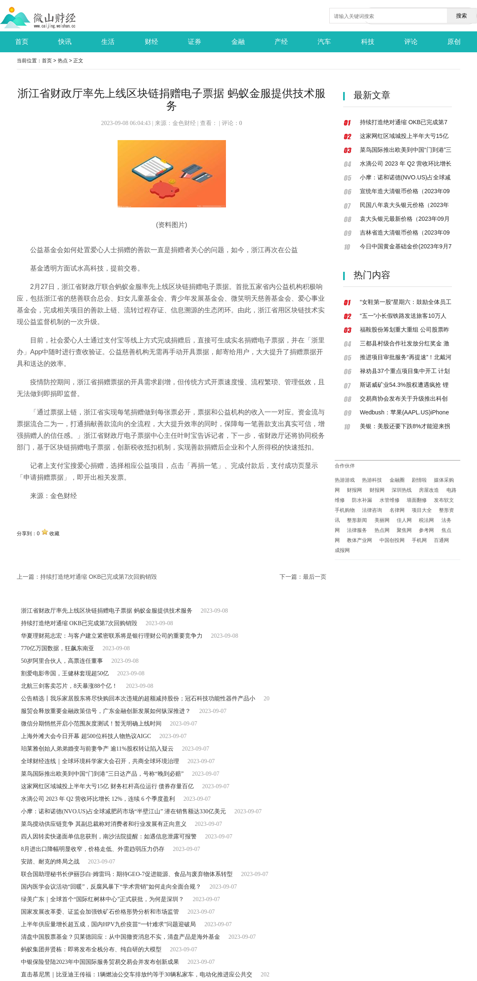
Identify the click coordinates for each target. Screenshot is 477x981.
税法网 (426, 520)
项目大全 (422, 510)
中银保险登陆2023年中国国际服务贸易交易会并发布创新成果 (100, 962)
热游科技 (372, 480)
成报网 (342, 550)
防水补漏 (362, 500)
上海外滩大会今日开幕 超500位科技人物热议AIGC (86, 736)
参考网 (426, 530)
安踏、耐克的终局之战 (50, 861)
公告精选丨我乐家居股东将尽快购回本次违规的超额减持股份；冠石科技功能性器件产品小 (138, 698)
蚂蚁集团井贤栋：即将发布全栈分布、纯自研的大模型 (91, 949)
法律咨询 (372, 510)
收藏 (54, 533)
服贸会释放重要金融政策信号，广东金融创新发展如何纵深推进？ (106, 711)
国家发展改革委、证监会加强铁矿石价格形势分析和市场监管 (100, 912)
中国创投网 (392, 540)
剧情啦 (419, 480)
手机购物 (345, 510)
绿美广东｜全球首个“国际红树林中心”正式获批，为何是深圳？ (102, 899)
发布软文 (444, 500)
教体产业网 (359, 540)
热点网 (382, 530)
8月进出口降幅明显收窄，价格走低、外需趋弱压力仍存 (92, 849)
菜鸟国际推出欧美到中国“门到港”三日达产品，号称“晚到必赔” (102, 774)
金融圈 (397, 480)
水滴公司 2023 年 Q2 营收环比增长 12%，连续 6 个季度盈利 (98, 799)
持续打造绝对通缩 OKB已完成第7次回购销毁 (98, 576)
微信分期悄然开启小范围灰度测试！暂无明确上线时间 (91, 723)
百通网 (441, 540)
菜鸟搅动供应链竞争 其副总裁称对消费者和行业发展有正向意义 (104, 824)
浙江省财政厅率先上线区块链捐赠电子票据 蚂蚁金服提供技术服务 (106, 611)
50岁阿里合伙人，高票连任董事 (62, 661)
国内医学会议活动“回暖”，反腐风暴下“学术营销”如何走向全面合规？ (111, 887)
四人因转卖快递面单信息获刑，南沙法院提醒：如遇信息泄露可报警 (109, 836)
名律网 (397, 510)
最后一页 (314, 576)
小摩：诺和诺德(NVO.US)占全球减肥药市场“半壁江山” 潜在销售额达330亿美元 (123, 811)
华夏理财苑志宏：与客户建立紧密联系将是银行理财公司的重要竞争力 (112, 636)
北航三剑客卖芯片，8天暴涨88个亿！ (69, 686)
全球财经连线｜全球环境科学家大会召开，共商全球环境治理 (100, 761)
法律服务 (357, 530)
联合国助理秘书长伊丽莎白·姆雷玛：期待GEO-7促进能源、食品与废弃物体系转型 (127, 874)
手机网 (419, 540)
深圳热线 (402, 490)
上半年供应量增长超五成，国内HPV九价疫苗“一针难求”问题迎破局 (108, 924)
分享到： (27, 533)
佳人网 (404, 520)
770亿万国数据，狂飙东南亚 (57, 648)
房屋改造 (429, 490)
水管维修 (390, 500)
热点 (63, 61)
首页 (47, 61)
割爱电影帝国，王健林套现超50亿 (65, 673)
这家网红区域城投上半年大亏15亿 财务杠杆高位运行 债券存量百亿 (107, 786)
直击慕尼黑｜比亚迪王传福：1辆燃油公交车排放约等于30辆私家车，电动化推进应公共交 (136, 974)
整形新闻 (357, 520)
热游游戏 (345, 480)
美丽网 (382, 520)
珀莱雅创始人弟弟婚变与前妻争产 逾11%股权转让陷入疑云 (97, 749)
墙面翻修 (417, 500)
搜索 (461, 16)
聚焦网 (404, 530)
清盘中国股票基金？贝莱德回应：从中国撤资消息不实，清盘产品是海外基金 (120, 937)
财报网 (354, 490)
